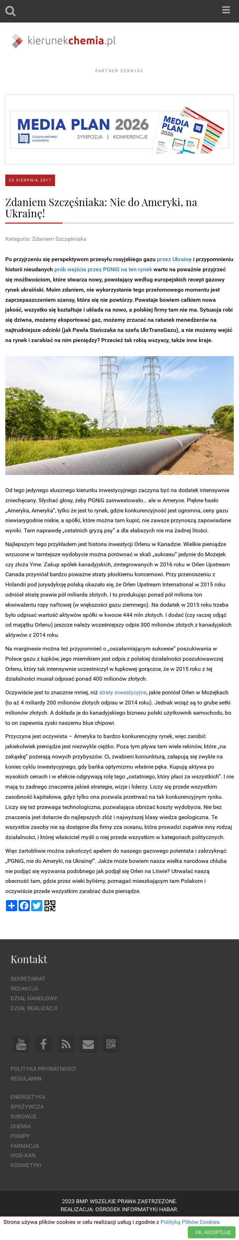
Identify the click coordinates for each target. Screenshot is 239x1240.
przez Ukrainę (174, 278)
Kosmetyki (26, 1184)
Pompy (20, 1155)
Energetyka (28, 1116)
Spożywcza (27, 1126)
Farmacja (25, 1164)
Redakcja (24, 1007)
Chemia (21, 1145)
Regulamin (26, 1097)
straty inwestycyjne (122, 711)
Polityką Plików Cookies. (191, 1222)
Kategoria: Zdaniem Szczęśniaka (46, 257)
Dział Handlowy (34, 1017)
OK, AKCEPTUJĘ (213, 1232)
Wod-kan (23, 1174)
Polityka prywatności (43, 1087)
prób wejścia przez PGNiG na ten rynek (103, 288)
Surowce (23, 1135)
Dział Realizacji (34, 1027)
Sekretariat (28, 998)
